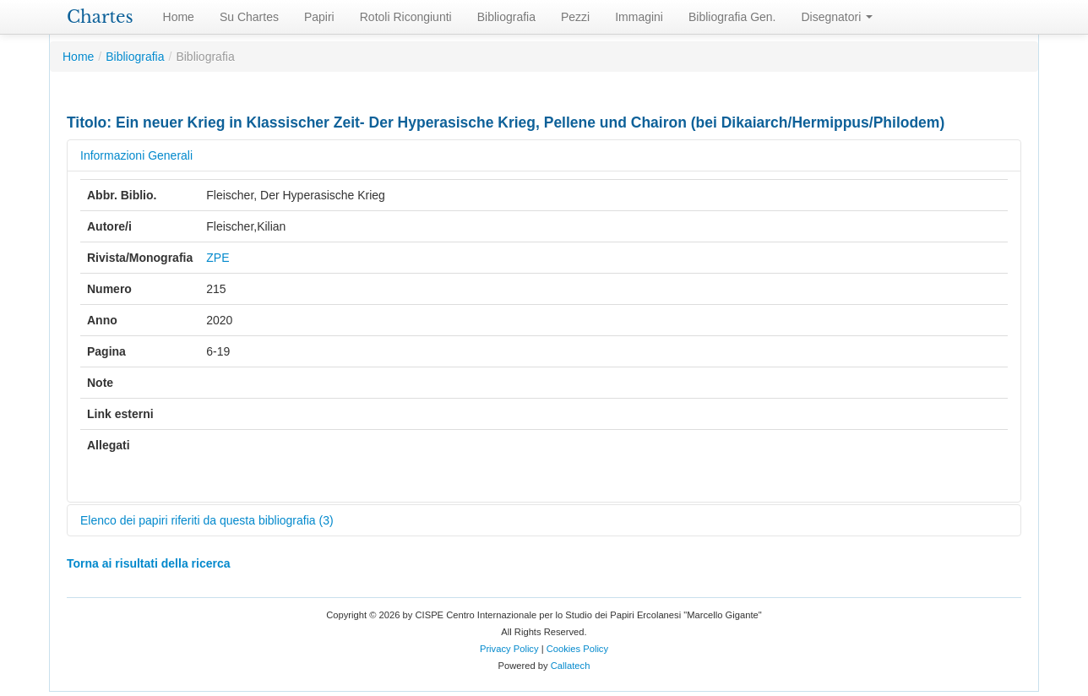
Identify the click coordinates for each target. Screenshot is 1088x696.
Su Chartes (249, 17)
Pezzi (575, 17)
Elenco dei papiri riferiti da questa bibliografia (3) (207, 520)
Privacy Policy (509, 649)
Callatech (570, 666)
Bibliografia (506, 17)
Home (178, 17)
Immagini (639, 17)
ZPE (217, 257)
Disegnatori (837, 17)
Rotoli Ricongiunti (406, 17)
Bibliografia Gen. (732, 17)
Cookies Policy (577, 649)
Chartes (100, 17)
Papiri (319, 17)
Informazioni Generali (136, 155)
